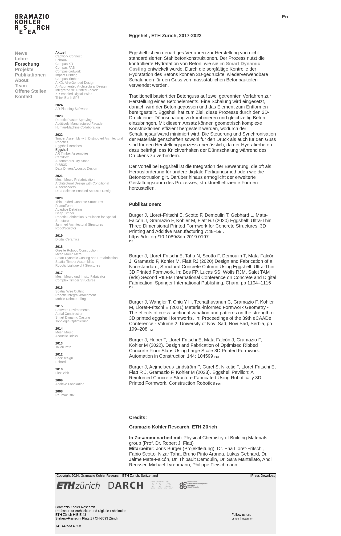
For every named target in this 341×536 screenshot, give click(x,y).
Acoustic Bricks (66, 336)
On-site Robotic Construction (76, 250)
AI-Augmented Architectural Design (81, 86)
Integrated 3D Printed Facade (77, 90)
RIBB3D (61, 165)
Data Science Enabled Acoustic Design (83, 191)
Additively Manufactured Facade (78, 123)
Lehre (21, 58)
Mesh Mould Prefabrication (75, 179)
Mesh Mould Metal (68, 254)
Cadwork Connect (68, 56)
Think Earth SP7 (67, 98)
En (285, 16)
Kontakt (23, 96)
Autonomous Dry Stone (72, 161)
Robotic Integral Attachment (75, 295)
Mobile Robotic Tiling (70, 299)
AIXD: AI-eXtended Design (74, 82)
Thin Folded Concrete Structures (79, 202)
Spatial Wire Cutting (70, 291)
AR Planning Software (71, 109)
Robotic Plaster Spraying (73, 120)
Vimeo (235, 518)
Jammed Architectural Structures (79, 224)
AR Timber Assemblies (72, 153)
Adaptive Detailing (68, 209)
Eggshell (61, 150)
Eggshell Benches (68, 146)
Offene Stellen (30, 91)
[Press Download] (263, 475)
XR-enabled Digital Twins (73, 94)
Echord (60, 362)
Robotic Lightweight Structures (77, 265)
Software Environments (72, 310)
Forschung (27, 64)
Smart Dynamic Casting (72, 317)
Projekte (24, 69)
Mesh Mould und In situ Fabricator (80, 276)
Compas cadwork (68, 71)
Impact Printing (66, 75)
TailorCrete (63, 347)
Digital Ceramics (67, 239)
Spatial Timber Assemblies (74, 262)
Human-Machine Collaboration (77, 127)
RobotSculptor (65, 228)
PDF (131, 241)
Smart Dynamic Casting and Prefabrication (86, 258)
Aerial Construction (69, 314)
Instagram (247, 518)
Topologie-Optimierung (72, 321)
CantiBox (62, 157)
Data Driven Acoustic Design (76, 168)
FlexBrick (62, 373)
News (21, 53)
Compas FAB (65, 67)
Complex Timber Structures (75, 280)
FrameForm (64, 206)
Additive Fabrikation (69, 384)
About (21, 80)
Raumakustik (64, 395)
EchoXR (61, 60)
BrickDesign (64, 358)
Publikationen (30, 74)
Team (21, 85)
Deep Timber (64, 213)
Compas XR (64, 64)
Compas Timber (67, 79)
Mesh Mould (64, 332)
